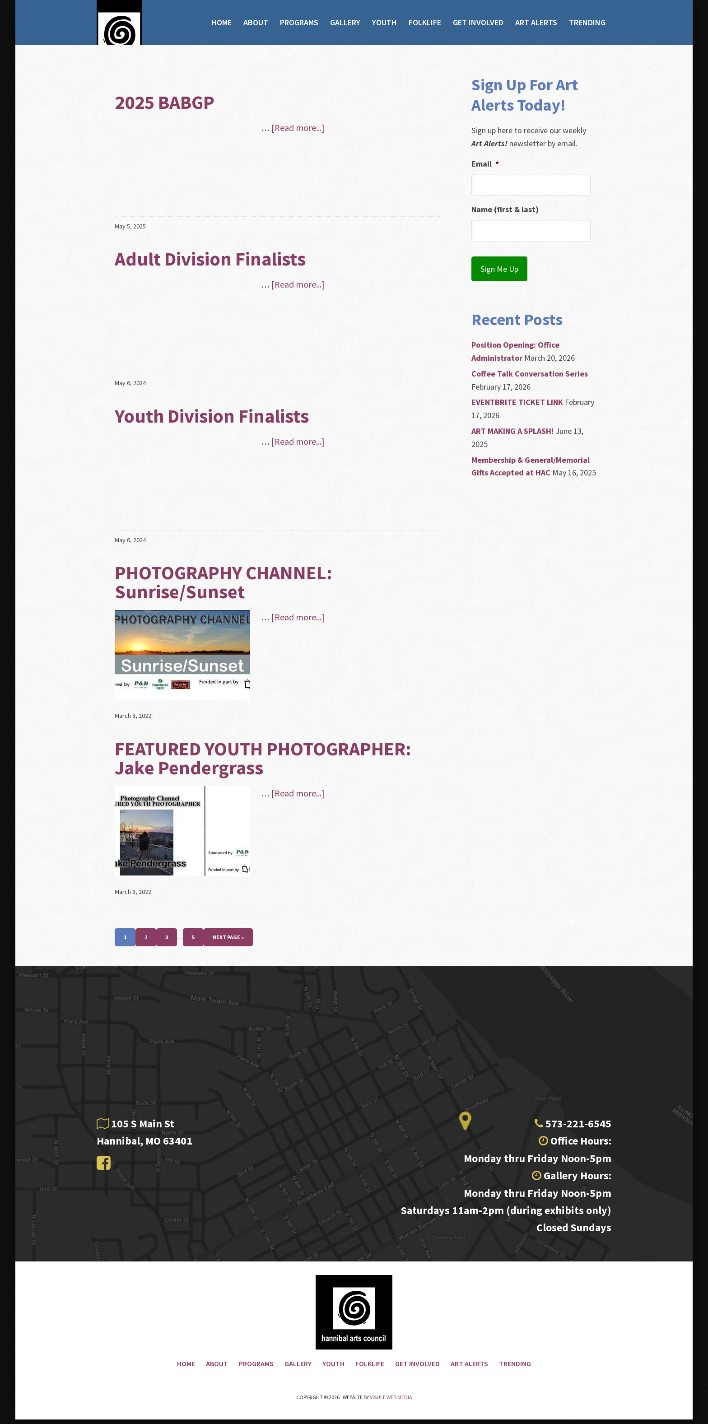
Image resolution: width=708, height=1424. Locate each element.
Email (485, 163)
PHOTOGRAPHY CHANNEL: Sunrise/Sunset (223, 582)
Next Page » (228, 937)
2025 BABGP (164, 102)
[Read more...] (298, 127)
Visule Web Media (391, 1401)
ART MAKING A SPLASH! (512, 424)
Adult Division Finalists (210, 258)
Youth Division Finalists (212, 416)
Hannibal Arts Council (135, 37)
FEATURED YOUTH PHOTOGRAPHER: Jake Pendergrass (263, 758)
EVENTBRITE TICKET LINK (517, 395)
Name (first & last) (505, 209)
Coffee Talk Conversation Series (529, 366)
